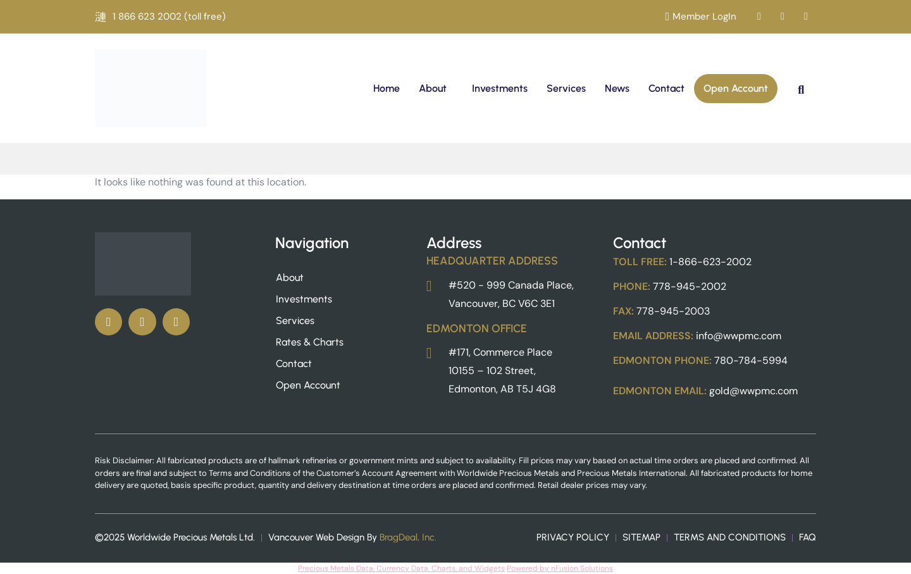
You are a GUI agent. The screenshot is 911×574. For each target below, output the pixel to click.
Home (386, 88)
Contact (666, 88)
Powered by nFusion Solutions (560, 568)
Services (566, 88)
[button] (435, 88)
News (617, 88)
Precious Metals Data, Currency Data (363, 568)
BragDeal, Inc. (408, 537)
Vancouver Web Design (316, 537)
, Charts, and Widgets (466, 568)
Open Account (735, 88)
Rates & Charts (310, 342)
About (433, 88)
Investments (500, 88)
